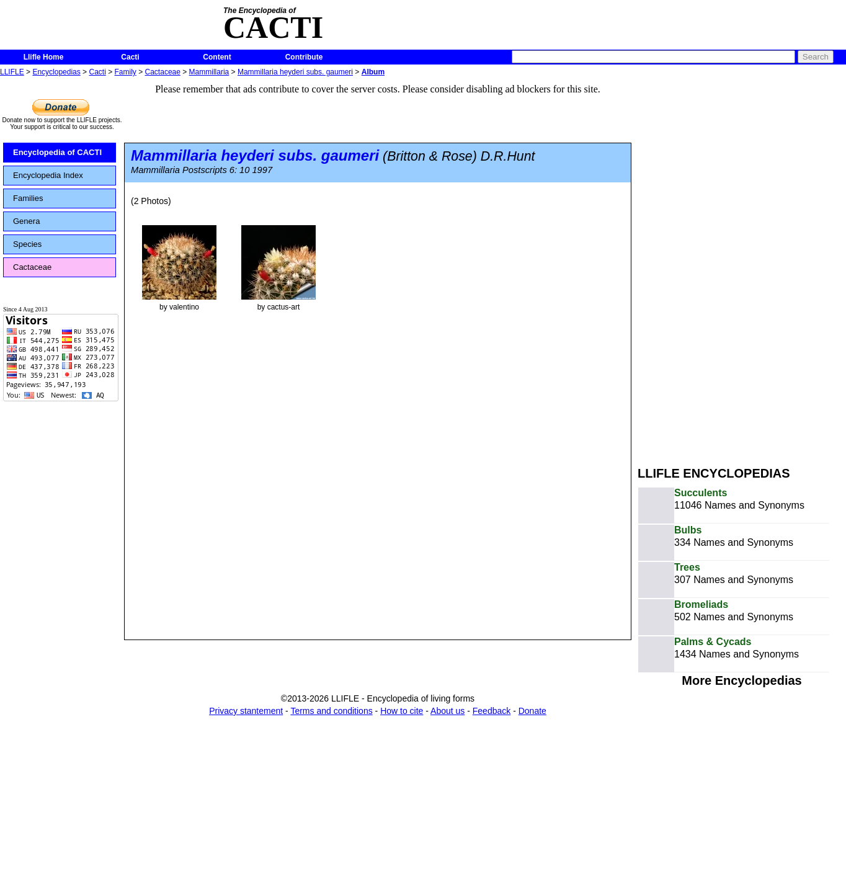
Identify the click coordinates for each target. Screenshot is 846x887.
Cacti (130, 57)
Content (217, 57)
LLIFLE (12, 72)
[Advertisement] (716, 265)
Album (373, 72)
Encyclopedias (56, 72)
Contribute (304, 57)
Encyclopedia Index (48, 175)
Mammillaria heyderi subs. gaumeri (295, 72)
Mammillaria (209, 72)
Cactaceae (162, 72)
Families (28, 198)
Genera (26, 221)
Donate (532, 711)
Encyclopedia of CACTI (57, 152)
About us (447, 711)
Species (27, 244)
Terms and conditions (331, 711)
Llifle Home (44, 57)
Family (125, 72)
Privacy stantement (246, 711)
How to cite (401, 711)
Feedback (491, 711)
